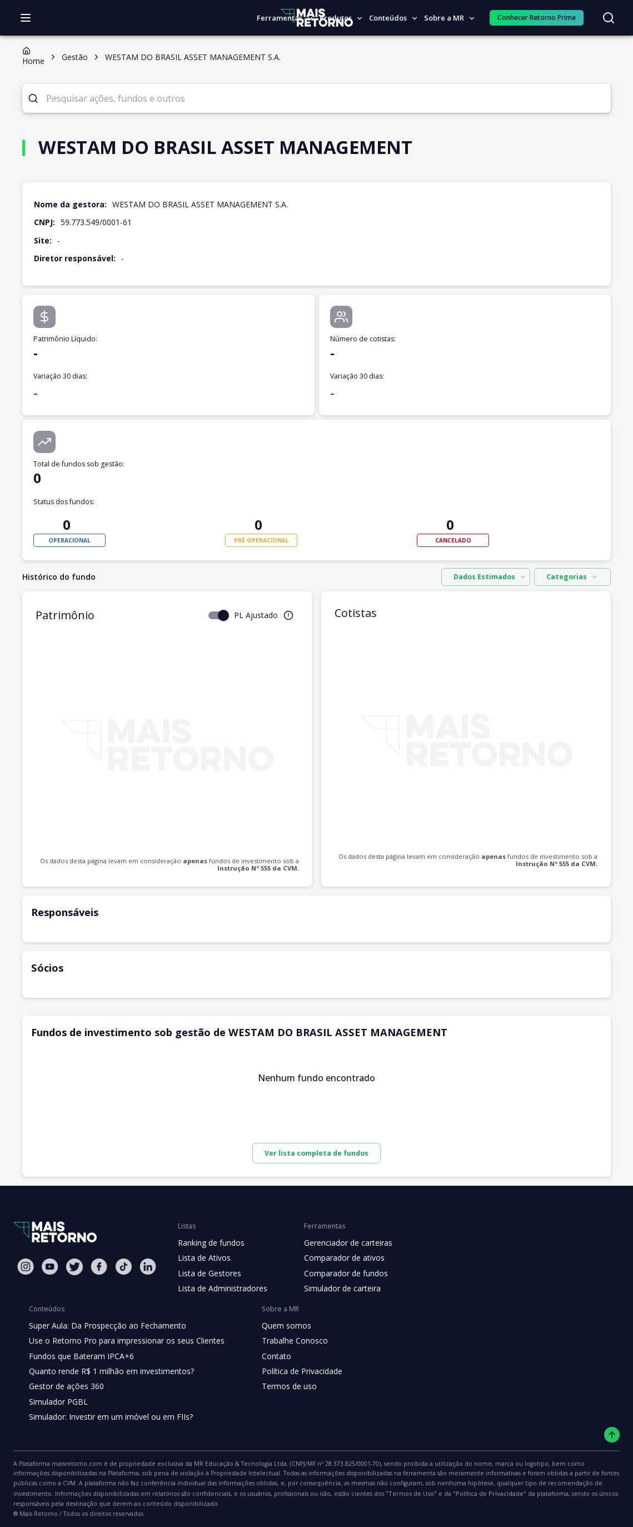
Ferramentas (285, 17)
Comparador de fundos (339, 1273)
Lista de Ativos (203, 1258)
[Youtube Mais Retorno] (50, 1267)
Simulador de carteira (336, 1288)
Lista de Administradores (220, 1288)
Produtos (340, 17)
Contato (267, 1356)
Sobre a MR (448, 17)
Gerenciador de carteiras (342, 1242)
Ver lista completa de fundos (316, 1153)
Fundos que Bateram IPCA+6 (80, 1356)
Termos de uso (279, 1386)
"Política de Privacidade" (234, 1493)
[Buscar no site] (608, 18)
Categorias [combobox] (575, 577)
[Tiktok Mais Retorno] (123, 1267)
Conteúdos (392, 17)
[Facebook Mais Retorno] (99, 1267)
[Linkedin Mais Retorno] (147, 1267)
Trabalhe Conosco (285, 1340)
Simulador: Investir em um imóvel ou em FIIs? (108, 1416)
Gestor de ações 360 (65, 1386)
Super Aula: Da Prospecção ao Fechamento (105, 1325)
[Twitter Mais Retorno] (74, 1267)
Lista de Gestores (208, 1273)
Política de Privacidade (293, 1371)
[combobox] (491, 577)
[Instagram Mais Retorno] (25, 1267)
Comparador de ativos (338, 1258)
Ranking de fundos (210, 1242)
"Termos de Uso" (163, 1493)
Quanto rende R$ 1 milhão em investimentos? (108, 1371)
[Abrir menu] (25, 17)
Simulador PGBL (58, 1401)
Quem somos (277, 1325)
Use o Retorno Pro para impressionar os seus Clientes (123, 1340)
